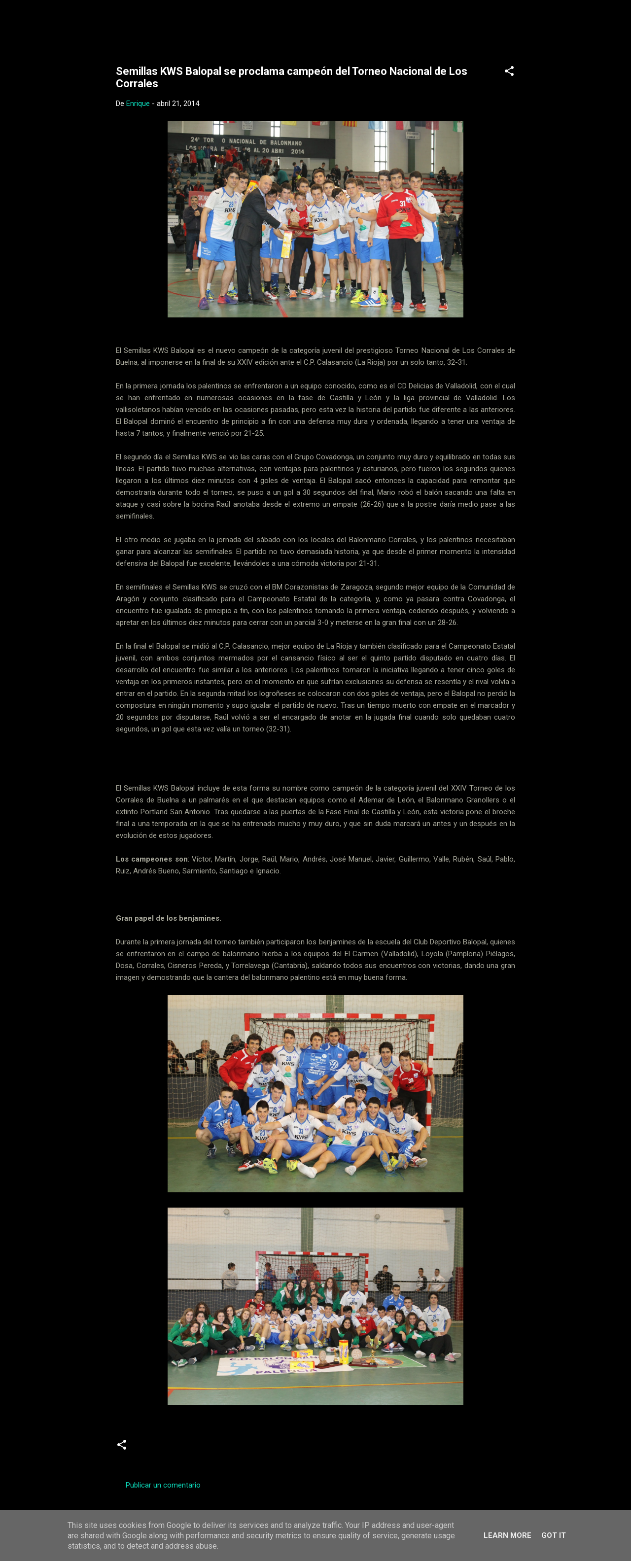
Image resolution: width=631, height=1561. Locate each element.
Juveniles (197, 1448)
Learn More (507, 1535)
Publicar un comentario (163, 1485)
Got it (553, 1535)
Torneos (238, 1448)
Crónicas (154, 1448)
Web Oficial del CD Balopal (190, 24)
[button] (509, 72)
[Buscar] (529, 27)
